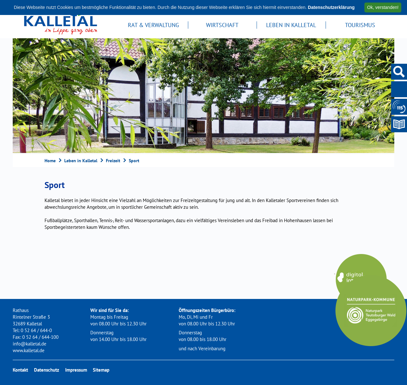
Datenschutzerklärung (331, 7)
